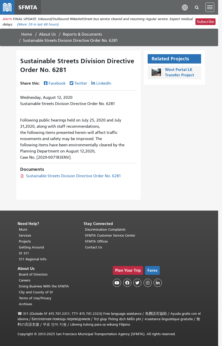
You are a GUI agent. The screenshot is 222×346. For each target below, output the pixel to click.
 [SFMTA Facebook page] (127, 283)
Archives (25, 304)
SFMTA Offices (96, 241)
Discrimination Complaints (105, 229)
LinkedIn (103, 83)
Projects (25, 241)
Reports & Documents (82, 34)
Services (25, 235)
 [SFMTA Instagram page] (147, 283)
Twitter (80, 83)
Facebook (57, 83)
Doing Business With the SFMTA (44, 286)
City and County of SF (36, 292)
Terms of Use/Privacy (35, 298)
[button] (185, 7)
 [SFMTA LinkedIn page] (158, 283)
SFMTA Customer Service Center (110, 235)
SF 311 (24, 253)
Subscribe (205, 21)
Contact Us (93, 247)
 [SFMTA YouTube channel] (117, 283)
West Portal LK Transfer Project (179, 72)
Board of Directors (33, 274)
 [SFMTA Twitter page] (137, 283)
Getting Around (31, 247)
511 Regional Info (32, 259)
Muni (23, 229)
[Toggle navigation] (209, 7)
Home (26, 34)
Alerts (7, 19)
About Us (47, 34)
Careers (24, 280)
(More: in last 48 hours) (38, 24)
